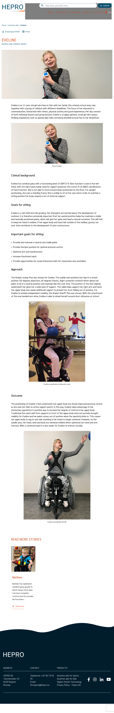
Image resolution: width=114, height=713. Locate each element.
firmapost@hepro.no (39, 694)
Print (27, 31)
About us (86, 13)
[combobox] (77, 6)
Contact (96, 13)
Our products (61, 13)
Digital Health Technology (69, 691)
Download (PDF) (12, 31)
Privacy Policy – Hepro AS (69, 694)
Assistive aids (13, 25)
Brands (50, 13)
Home (4, 25)
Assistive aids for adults (68, 684)
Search (105, 6)
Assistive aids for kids (66, 687)
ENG (109, 13)
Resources (74, 13)
